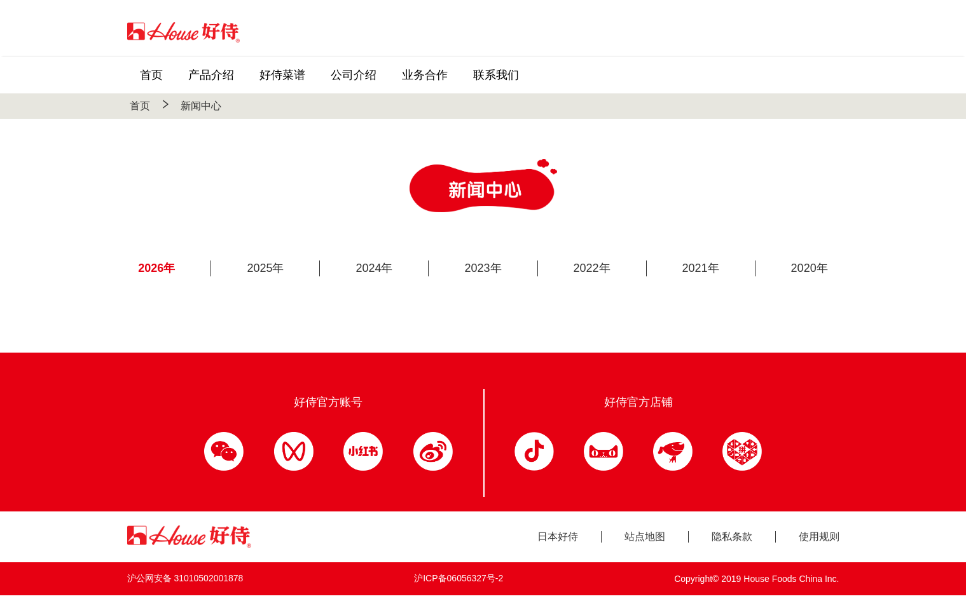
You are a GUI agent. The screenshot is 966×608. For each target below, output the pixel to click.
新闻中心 (201, 105)
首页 (140, 105)
